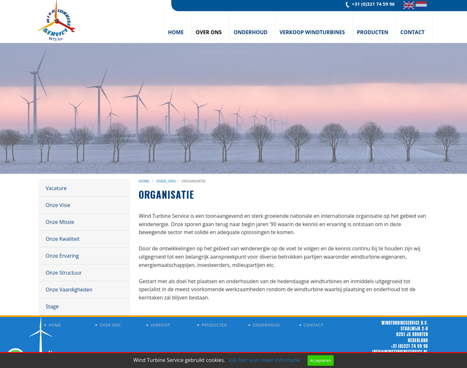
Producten (373, 32)
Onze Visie (58, 205)
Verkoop (160, 325)
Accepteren (320, 360)
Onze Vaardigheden (69, 289)
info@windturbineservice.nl (400, 352)
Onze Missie (60, 221)
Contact (412, 32)
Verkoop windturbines (312, 32)
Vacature (56, 188)
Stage (52, 306)
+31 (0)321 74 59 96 (373, 4)
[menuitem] (178, 27)
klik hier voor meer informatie (264, 360)
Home (176, 32)
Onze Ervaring (62, 255)
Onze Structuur (64, 272)
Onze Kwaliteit (63, 238)
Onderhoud (251, 32)
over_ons (165, 181)
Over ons (208, 32)
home (144, 181)
